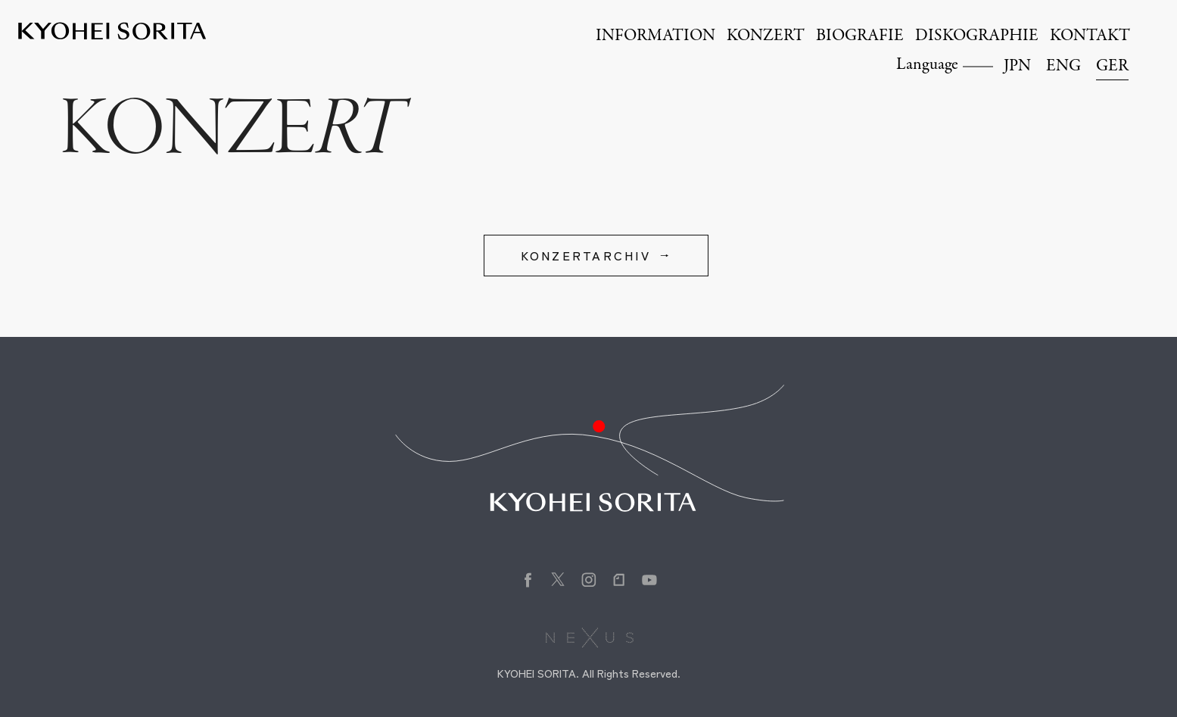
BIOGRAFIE (860, 36)
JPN (1017, 66)
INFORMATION (655, 36)
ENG (1063, 66)
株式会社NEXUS (588, 637)
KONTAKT (1090, 36)
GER (1112, 66)
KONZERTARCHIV (586, 255)
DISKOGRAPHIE (976, 36)
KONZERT (766, 36)
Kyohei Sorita (112, 31)
